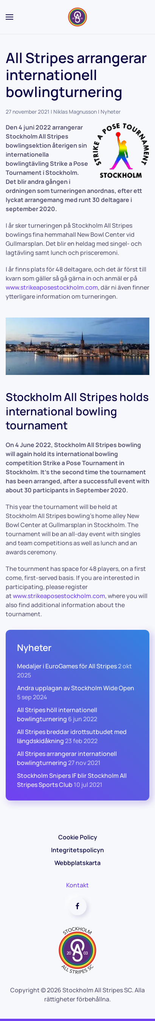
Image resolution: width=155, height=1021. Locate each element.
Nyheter (111, 111)
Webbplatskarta (77, 863)
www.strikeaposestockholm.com (59, 596)
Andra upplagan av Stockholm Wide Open (75, 688)
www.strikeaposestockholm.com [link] (52, 287)
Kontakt (77, 885)
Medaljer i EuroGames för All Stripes (67, 666)
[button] (9, 17)
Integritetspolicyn (77, 850)
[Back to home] (77, 17)
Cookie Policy (77, 837)
